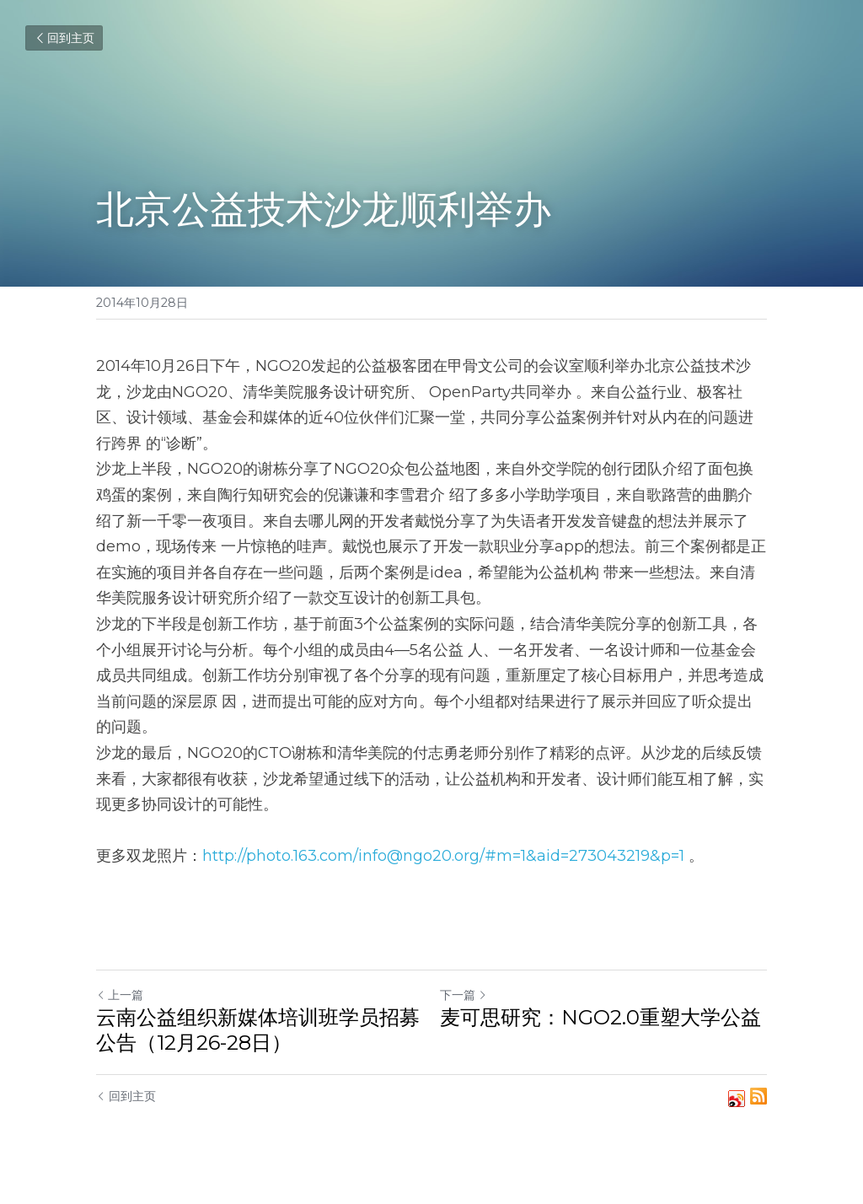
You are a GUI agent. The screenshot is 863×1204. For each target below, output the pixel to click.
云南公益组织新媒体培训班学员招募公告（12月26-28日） (258, 1030)
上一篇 (119, 994)
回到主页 (64, 38)
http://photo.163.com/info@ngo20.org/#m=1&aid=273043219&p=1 (443, 856)
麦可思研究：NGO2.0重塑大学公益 (600, 1017)
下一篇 (463, 994)
